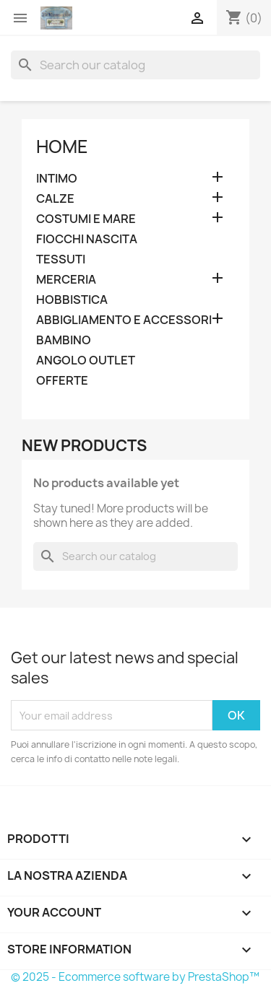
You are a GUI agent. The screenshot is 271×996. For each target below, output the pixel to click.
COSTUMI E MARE (86, 219)
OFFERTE (62, 380)
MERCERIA (66, 279)
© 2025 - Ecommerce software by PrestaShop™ (135, 976)
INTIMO (56, 178)
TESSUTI (60, 259)
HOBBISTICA (72, 299)
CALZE (55, 198)
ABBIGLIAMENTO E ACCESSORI (124, 320)
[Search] (135, 65)
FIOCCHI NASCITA (86, 239)
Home (62, 146)
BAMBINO (63, 340)
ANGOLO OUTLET (85, 360)
